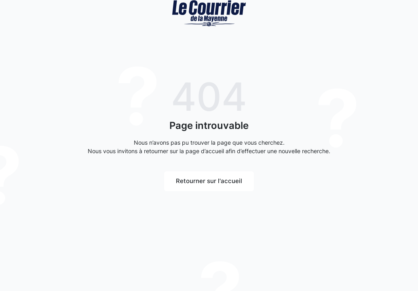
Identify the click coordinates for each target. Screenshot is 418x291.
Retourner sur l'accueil (209, 181)
